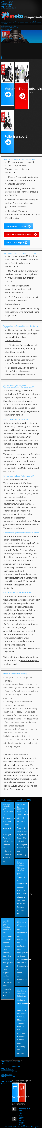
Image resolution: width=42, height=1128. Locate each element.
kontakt (14, 1071)
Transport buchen (8, 1)
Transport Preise (7, 3)
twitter (22, 1097)
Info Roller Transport (15, 242)
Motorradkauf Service (9, 8)
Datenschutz (16, 1066)
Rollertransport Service (7, 1076)
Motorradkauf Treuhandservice (7, 1069)
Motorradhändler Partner (7, 1062)
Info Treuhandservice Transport (19, 234)
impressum (16, 1061)
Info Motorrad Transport (16, 226)
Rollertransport (7, 4)
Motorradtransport (8, 6)
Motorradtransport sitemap (8, 1082)
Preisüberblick (12, 218)
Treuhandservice (24, 93)
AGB (13, 1076)
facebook (15, 1097)
